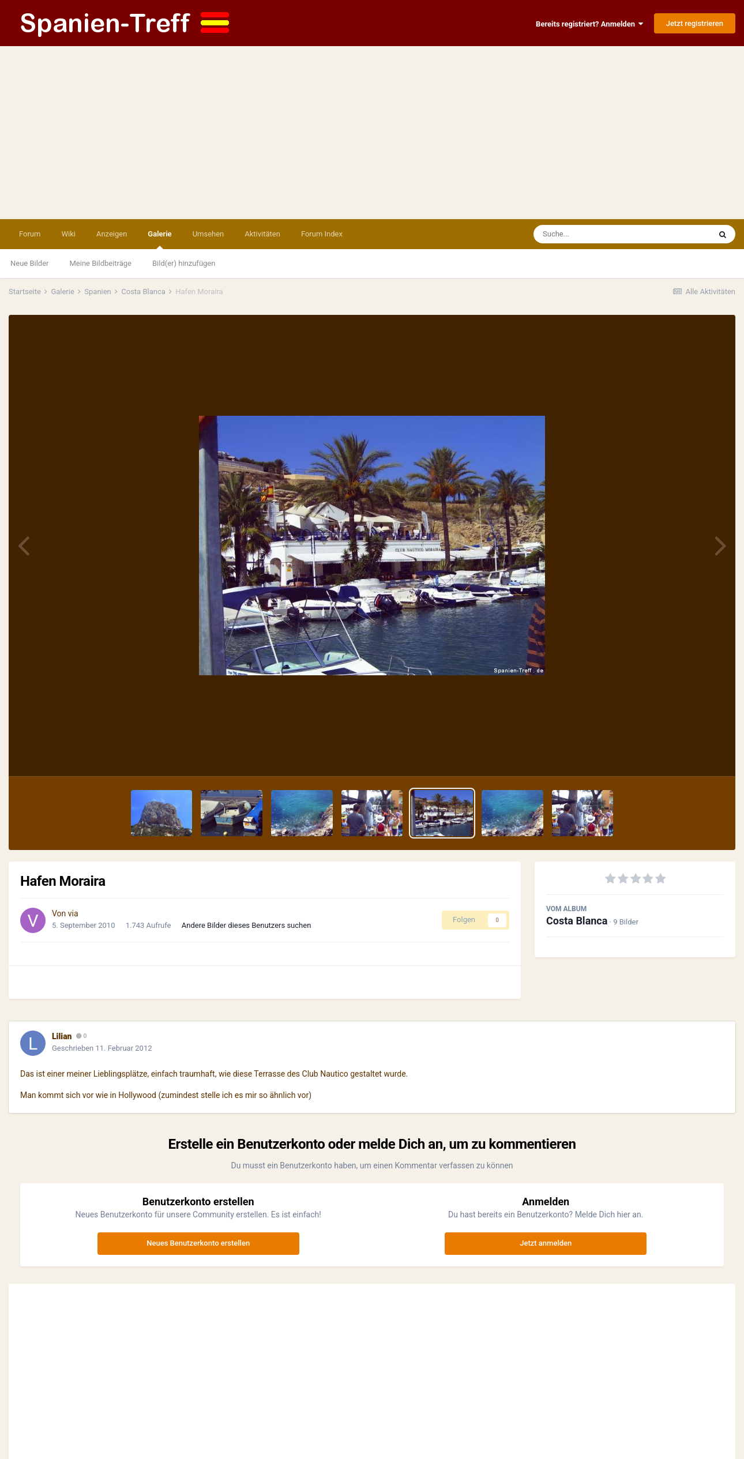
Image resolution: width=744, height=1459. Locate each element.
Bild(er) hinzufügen (183, 263)
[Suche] (599, 234)
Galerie (159, 239)
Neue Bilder (29, 263)
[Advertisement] (372, 132)
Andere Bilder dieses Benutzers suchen (246, 925)
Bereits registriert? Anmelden (589, 24)
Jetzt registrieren (694, 23)
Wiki (68, 234)
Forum (29, 234)
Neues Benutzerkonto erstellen (198, 1243)
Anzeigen (111, 234)
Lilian (62, 1036)
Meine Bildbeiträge (100, 263)
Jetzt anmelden (546, 1243)
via (73, 913)
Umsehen (208, 234)
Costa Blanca (576, 921)
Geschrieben (102, 1048)
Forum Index (322, 234)
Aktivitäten (262, 234)
